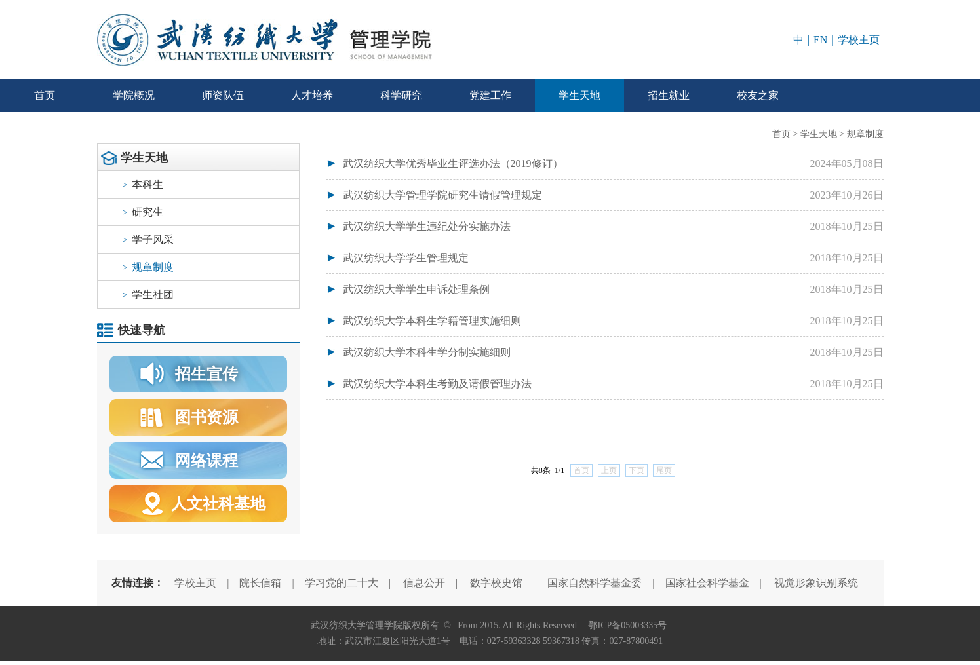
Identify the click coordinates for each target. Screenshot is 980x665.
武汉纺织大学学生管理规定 (406, 257)
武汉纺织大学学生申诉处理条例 (416, 289)
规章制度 (148, 267)
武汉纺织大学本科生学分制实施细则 (427, 352)
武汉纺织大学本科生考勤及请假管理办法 (437, 383)
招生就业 (669, 95)
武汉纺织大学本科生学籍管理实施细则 (432, 320)
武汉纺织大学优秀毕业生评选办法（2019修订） (453, 163)
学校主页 (859, 39)
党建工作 (490, 95)
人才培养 (312, 95)
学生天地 (579, 95)
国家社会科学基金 (707, 582)
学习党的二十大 (341, 582)
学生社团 (148, 294)
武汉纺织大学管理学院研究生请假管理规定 (442, 194)
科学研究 (401, 95)
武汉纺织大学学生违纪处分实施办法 (427, 226)
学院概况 (134, 95)
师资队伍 (223, 95)
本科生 (143, 184)
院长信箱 (260, 582)
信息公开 (424, 582)
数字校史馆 (496, 582)
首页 (44, 95)
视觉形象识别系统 (816, 582)
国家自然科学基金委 (594, 582)
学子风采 (148, 239)
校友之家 (758, 95)
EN (820, 39)
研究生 (143, 212)
